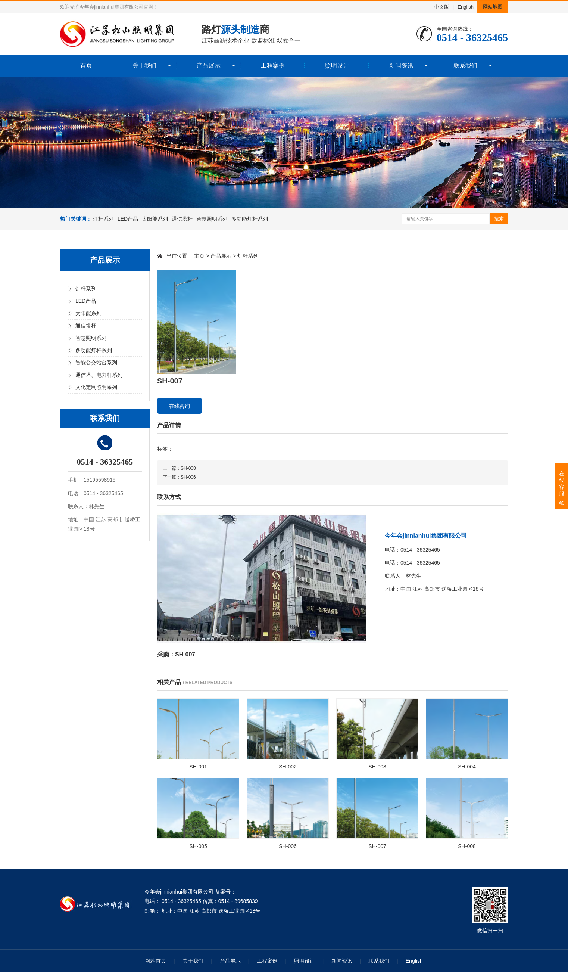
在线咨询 (179, 406)
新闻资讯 (401, 65)
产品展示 (209, 65)
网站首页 (155, 961)
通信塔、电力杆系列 (98, 375)
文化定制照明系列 (96, 387)
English (466, 7)
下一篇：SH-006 (179, 477)
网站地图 (492, 7)
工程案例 (273, 65)
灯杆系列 (103, 219)
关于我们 (144, 65)
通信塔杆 (182, 219)
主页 (199, 256)
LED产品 (128, 219)
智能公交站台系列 (96, 363)
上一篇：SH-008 (179, 468)
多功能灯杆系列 (249, 219)
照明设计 (337, 65)
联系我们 (465, 65)
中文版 (441, 7)
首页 (86, 65)
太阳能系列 (155, 219)
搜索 (499, 218)
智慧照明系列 (212, 219)
